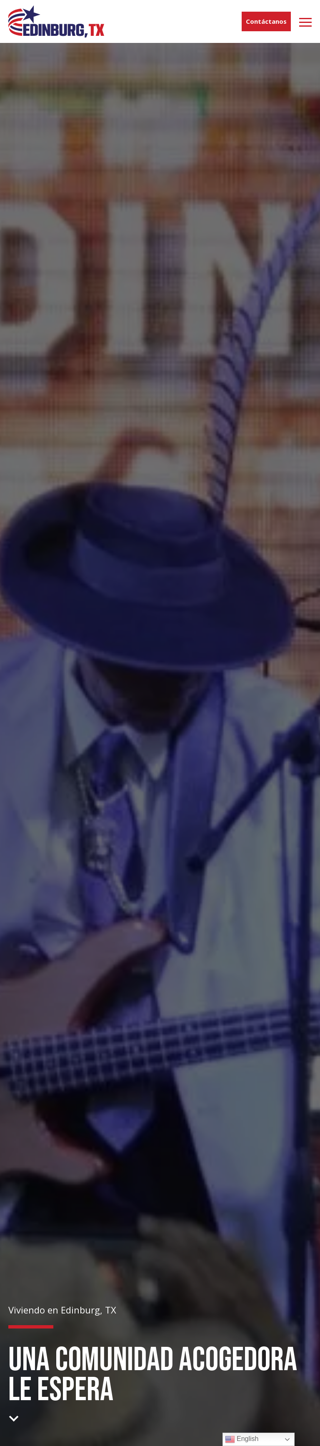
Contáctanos (266, 21)
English (242, 1439)
